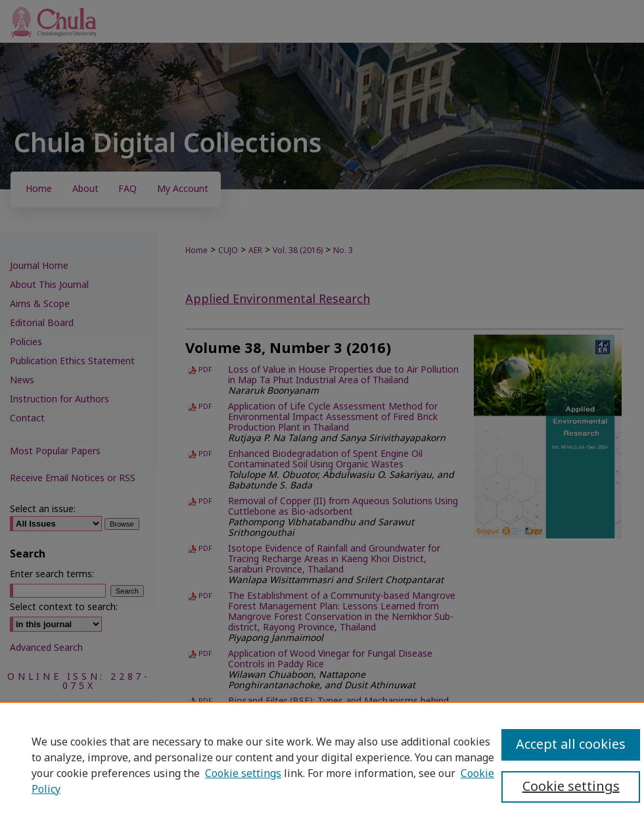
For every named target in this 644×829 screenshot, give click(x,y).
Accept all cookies (571, 745)
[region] (322, 765)
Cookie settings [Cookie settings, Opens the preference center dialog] (571, 787)
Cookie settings (243, 774)
